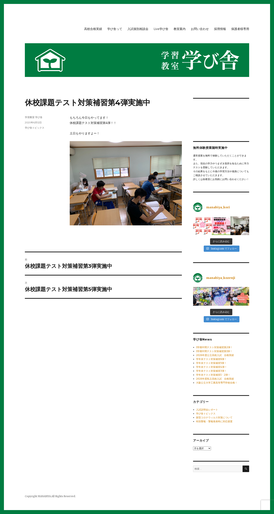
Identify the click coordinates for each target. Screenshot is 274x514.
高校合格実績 (93, 29)
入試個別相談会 (137, 29)
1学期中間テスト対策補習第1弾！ (214, 351)
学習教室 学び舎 (33, 117)
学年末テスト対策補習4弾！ (211, 367)
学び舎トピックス (34, 127)
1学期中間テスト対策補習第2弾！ (214, 347)
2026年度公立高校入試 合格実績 (215, 355)
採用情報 (220, 29)
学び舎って (114, 29)
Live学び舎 (161, 29)
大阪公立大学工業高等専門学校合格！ (216, 382)
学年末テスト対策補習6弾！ (211, 359)
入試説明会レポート (207, 409)
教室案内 (180, 29)
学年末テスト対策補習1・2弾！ (213, 374)
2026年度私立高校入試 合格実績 (215, 378)
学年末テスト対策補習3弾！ (211, 370)
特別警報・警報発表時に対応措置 (214, 421)
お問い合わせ (200, 29)
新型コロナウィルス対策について (214, 417)
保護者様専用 (240, 29)
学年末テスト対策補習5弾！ (211, 363)
